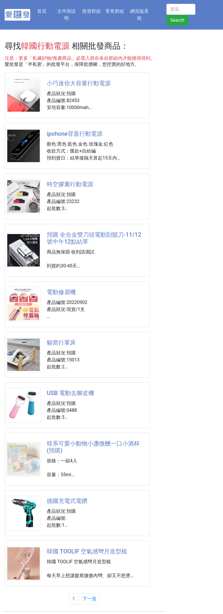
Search (177, 20)
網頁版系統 (139, 14)
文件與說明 (66, 14)
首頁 (45, 11)
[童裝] (180, 9)
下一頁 (89, 599)
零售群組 (114, 11)
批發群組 (91, 11)
